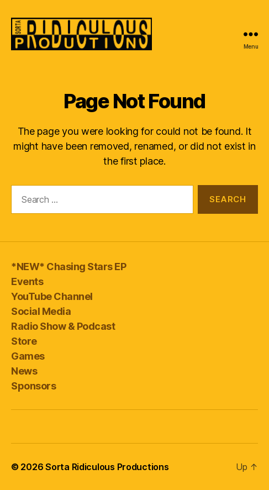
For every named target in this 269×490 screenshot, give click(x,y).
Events (27, 281)
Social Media (41, 311)
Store (24, 341)
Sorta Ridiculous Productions (106, 466)
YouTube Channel (52, 296)
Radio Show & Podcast (63, 326)
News (24, 371)
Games (28, 356)
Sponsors (33, 386)
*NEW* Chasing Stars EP (68, 266)
